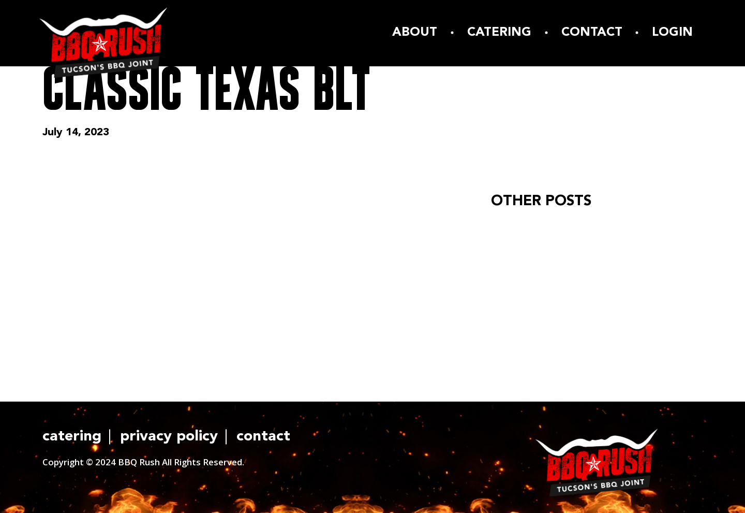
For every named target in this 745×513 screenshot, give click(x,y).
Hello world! (523, 229)
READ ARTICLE (537, 284)
